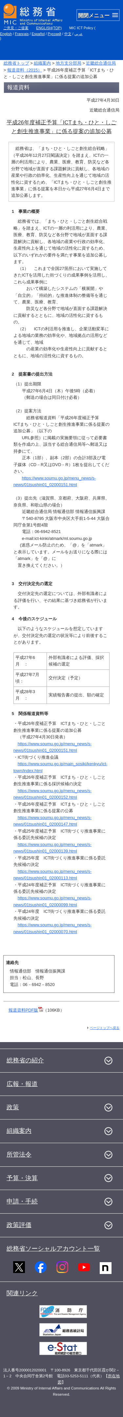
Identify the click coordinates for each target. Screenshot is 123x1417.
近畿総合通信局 (101, 63)
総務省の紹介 (25, 1060)
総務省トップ (16, 63)
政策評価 (19, 1225)
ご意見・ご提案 (16, 28)
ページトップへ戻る (104, 1028)
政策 (13, 1107)
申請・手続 (22, 1201)
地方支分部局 (68, 63)
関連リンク (22, 1293)
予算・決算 (22, 1178)
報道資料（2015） (24, 70)
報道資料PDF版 (26, 1010)
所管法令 (19, 1154)
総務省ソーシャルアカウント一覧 (53, 1248)
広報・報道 (22, 1083)
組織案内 (42, 63)
